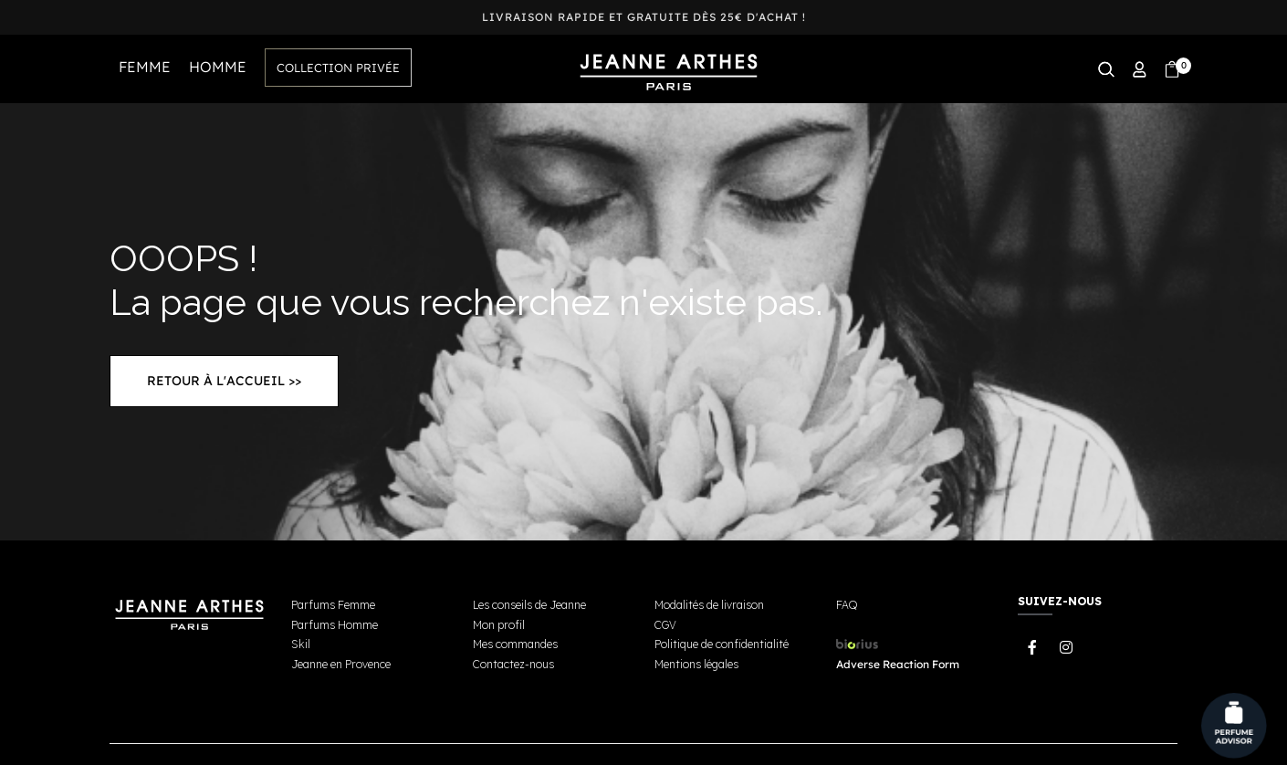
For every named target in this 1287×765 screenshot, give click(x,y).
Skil (300, 644)
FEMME (145, 67)
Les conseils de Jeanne (529, 605)
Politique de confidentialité (721, 644)
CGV (665, 625)
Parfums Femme (333, 605)
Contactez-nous (513, 664)
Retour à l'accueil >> (224, 380)
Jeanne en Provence (341, 664)
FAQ (846, 605)
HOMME (217, 67)
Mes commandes (515, 644)
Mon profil (499, 625)
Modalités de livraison (709, 605)
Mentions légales (696, 664)
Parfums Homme (334, 625)
